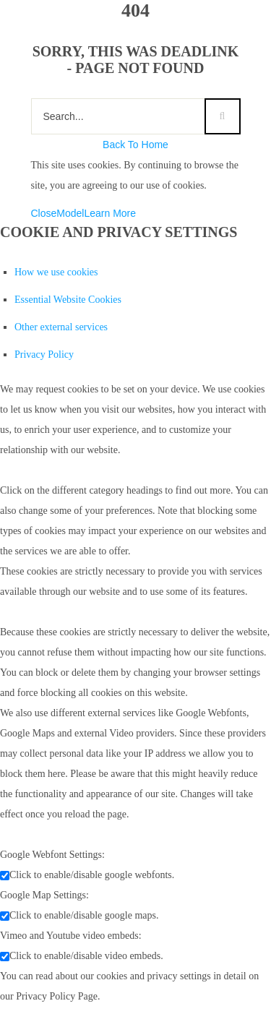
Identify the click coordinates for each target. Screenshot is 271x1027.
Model (70, 213)
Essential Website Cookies (67, 299)
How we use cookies (56, 272)
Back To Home (135, 144)
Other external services (61, 327)
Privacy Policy (44, 354)
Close (44, 213)
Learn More (110, 213)
